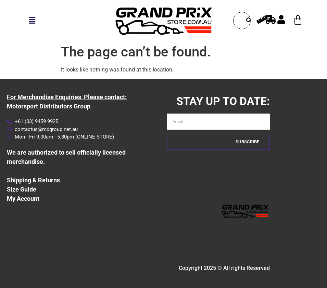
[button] (32, 20)
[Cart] (297, 20)
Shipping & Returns (33, 180)
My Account (23, 198)
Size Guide (21, 189)
